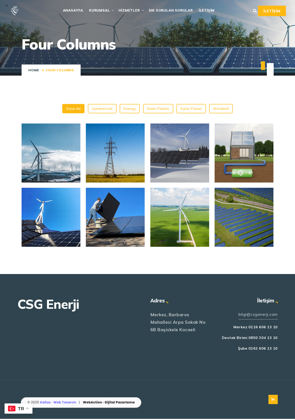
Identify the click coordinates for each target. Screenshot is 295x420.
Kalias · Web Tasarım (58, 403)
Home (33, 71)
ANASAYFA (70, 11)
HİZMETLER (126, 11)
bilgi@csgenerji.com (257, 315)
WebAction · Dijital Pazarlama (109, 403)
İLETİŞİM (204, 11)
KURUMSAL (97, 11)
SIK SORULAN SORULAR (168, 11)
